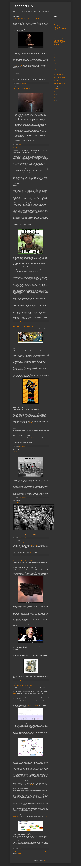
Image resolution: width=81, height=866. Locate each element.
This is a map (15, 816)
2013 (55, 94)
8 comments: (24, 680)
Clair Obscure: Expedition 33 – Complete (60, 38)
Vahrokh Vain (56, 44)
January (56, 89)
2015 (55, 91)
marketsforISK (56, 31)
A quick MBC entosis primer (21, 88)
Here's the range (16, 780)
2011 (55, 97)
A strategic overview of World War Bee (24, 685)
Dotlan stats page (26, 61)
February (56, 88)
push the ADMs (32, 437)
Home (31, 851)
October (56, 63)
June (55, 67)
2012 (55, 96)
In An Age (55, 37)
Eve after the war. (18, 148)
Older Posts (46, 851)
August (56, 66)
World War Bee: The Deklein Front (23, 326)
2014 (55, 93)
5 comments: (24, 497)
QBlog (55, 24)
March (56, 86)
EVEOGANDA (56, 18)
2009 (55, 100)
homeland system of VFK (31, 453)
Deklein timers (29, 422)
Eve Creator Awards (57, 19)
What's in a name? (18, 543)
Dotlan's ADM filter (25, 424)
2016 (55, 60)
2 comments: (24, 83)
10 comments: (24, 848)
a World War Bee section (33, 705)
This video (14, 693)
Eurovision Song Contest (58, 25)
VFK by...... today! (18, 451)
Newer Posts (15, 851)
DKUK (40, 353)
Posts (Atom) (19, 853)
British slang (31, 552)
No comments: (24, 537)
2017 (55, 59)
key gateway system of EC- (22, 482)
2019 (55, 56)
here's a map (16, 818)
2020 (55, 54)
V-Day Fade (16, 502)
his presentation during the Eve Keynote (38, 51)
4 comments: (24, 144)
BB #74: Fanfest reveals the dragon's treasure (27, 18)
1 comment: (23, 446)
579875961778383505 (57, 45)
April (55, 70)
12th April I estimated (19, 65)
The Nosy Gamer (57, 27)
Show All (67, 50)
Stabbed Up (23, 6)
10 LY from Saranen (31, 784)
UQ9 (13, 791)
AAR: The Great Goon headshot (22, 560)
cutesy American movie (35, 545)
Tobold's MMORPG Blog (58, 40)
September (57, 64)
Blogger (45, 860)
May (55, 69)
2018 (55, 57)
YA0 (33, 371)
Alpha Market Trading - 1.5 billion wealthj (60, 32)
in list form (45, 816)
